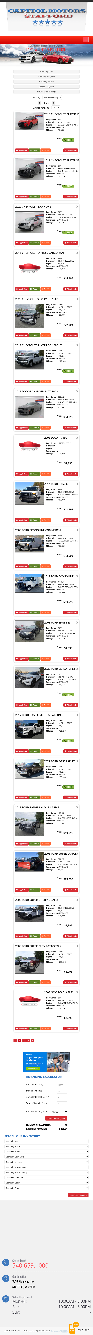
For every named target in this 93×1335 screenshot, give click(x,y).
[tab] (46, 71)
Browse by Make (46, 72)
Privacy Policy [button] (83, 1329)
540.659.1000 (30, 1265)
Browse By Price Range (46, 92)
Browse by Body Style (46, 77)
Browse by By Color (46, 82)
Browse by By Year (46, 87)
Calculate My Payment (56, 1118)
